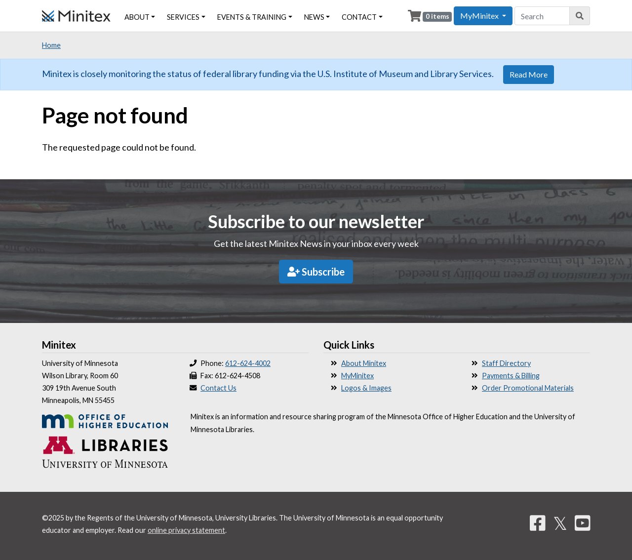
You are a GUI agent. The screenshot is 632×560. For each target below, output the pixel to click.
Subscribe (316, 272)
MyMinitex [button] (480, 15)
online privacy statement (186, 530)
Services (183, 17)
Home (51, 45)
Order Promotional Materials (528, 388)
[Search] (580, 15)
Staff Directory (506, 363)
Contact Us (218, 388)
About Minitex (363, 363)
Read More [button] (529, 74)
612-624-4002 (248, 363)
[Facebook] (538, 523)
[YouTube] (583, 523)
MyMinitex (357, 375)
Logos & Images (366, 388)
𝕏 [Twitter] (560, 523)
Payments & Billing (511, 375)
